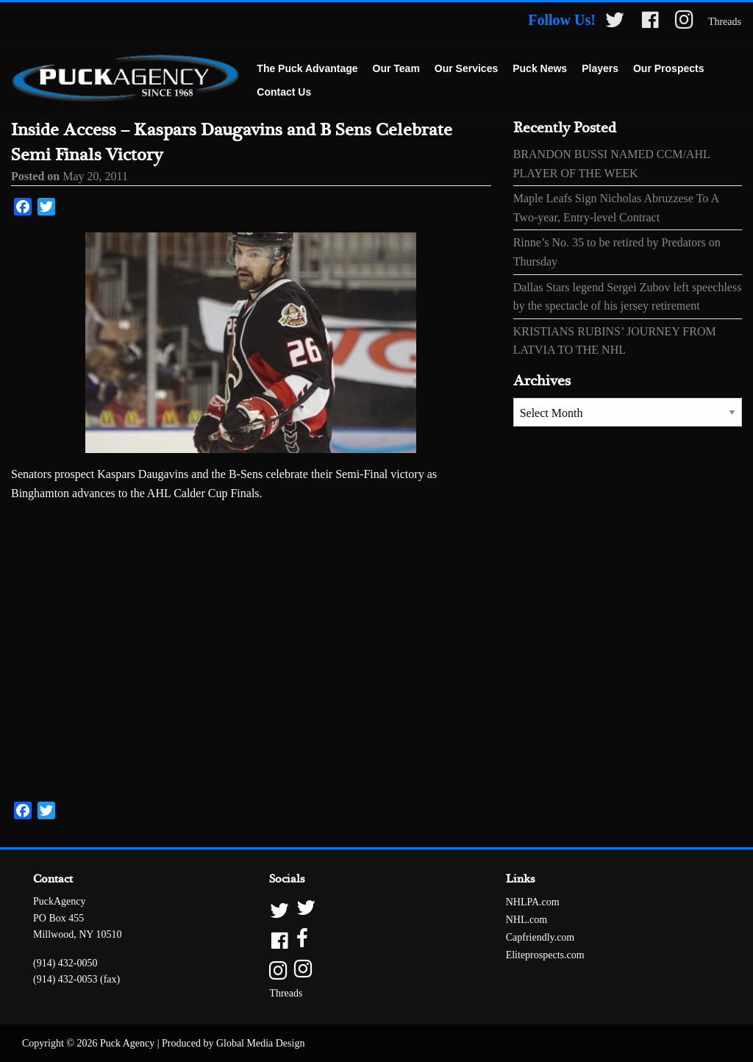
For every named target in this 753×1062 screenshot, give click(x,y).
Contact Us (284, 92)
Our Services (466, 68)
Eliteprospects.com (545, 955)
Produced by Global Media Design (233, 1043)
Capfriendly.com (540, 937)
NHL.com (526, 919)
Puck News (540, 68)
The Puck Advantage (307, 68)
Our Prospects (668, 68)
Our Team (396, 68)
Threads (724, 21)
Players (600, 68)
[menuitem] (307, 69)
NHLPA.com (533, 902)
